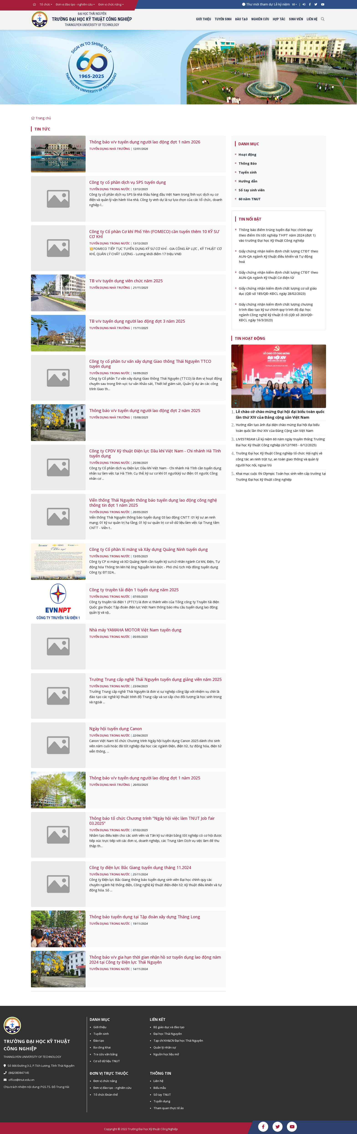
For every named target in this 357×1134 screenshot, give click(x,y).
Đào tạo (241, 19)
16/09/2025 (140, 373)
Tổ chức (45, 4)
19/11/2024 (140, 923)
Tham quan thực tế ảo (168, 1108)
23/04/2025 (140, 686)
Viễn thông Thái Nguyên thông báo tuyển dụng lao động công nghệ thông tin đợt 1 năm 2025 (153, 502)
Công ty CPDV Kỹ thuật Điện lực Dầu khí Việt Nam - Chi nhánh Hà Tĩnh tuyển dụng (155, 453)
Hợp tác (279, 19)
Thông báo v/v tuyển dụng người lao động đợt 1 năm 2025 (144, 778)
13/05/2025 (140, 556)
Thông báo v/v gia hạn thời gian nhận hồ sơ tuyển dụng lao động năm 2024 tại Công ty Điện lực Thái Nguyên (155, 959)
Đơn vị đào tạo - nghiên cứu (74, 4)
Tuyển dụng (161, 1101)
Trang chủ (41, 118)
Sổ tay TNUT (162, 1094)
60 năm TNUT (250, 199)
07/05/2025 (140, 596)
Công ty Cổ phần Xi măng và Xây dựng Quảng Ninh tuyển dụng (148, 549)
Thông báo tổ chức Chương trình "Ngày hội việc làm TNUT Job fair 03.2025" (152, 820)
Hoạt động (247, 154)
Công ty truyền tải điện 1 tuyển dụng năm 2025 (133, 589)
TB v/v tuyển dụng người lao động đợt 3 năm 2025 (137, 321)
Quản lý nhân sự (164, 1047)
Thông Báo (248, 163)
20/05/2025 (140, 512)
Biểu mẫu (159, 1088)
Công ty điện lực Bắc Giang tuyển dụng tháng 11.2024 (140, 867)
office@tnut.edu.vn (19, 1080)
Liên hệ (312, 19)
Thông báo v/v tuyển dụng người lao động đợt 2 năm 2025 (144, 410)
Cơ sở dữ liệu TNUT (106, 1061)
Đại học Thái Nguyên (167, 1034)
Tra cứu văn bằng (105, 1054)
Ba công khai (102, 1047)
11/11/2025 (140, 328)
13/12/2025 (140, 189)
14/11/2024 (140, 969)
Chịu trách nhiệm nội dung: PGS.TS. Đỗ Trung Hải (36, 1087)
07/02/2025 (140, 830)
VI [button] (293, 4)
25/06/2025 (140, 463)
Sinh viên (296, 19)
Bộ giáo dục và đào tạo (168, 1027)
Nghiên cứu (260, 19)
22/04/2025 (140, 735)
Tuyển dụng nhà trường (109, 149)
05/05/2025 (140, 637)
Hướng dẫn (248, 181)
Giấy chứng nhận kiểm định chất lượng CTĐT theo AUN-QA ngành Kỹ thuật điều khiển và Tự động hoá (278, 256)
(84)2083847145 (16, 1073)
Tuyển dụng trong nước (109, 189)
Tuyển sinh (223, 19)
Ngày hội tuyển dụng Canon (115, 728)
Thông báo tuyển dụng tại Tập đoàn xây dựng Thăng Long (144, 916)
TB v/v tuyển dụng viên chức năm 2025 (126, 280)
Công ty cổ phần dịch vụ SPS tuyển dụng (127, 182)
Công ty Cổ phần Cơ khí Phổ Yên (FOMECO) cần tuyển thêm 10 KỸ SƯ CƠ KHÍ (154, 234)
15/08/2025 (140, 417)
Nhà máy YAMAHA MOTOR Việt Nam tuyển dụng (135, 630)
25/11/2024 (140, 874)
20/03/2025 (140, 785)
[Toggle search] (322, 19)
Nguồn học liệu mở (166, 1054)
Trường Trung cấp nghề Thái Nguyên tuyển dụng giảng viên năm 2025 (155, 679)
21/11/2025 (140, 287)
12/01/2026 (140, 149)
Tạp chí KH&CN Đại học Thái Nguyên (178, 1040)
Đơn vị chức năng (109, 4)
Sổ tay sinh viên (252, 190)
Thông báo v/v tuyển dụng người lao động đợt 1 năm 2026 (144, 142)
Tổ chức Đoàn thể (105, 1094)
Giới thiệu (203, 19)
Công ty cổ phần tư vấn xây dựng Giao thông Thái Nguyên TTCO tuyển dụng (150, 363)
